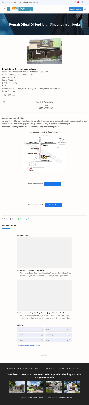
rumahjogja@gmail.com (29, 2)
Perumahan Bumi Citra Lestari (32, 270)
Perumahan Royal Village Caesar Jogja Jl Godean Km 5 (42, 313)
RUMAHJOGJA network (38, 397)
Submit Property (76, 9)
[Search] (84, 8)
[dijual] (58, 340)
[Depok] (30, 340)
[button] (75, 3)
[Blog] (58, 329)
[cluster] (30, 335)
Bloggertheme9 (66, 397)
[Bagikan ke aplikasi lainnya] (35, 219)
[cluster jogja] (58, 335)
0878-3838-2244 (10, 2)
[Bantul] (30, 329)
